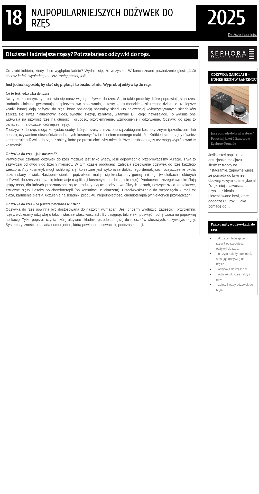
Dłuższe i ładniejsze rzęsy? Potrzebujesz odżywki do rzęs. (230, 243)
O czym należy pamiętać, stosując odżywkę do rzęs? (234, 259)
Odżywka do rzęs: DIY (232, 269)
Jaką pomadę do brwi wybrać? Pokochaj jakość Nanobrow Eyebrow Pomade (232, 139)
